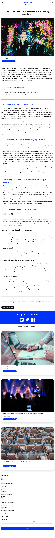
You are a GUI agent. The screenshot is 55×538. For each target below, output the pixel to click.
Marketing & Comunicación (8, 61)
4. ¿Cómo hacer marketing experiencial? (15, 95)
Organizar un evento (6, 500)
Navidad (30, 241)
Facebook (33, 320)
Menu (2, 2)
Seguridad (3, 505)
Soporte (3, 496)
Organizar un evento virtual (7, 502)
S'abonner (27, 528)
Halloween (36, 241)
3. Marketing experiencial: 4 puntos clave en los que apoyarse (21, 92)
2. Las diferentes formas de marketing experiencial (17, 89)
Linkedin (22, 320)
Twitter (27, 320)
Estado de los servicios (6, 494)
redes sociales (18, 268)
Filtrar (27, 4)
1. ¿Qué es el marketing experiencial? (14, 87)
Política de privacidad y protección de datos (11, 492)
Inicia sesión (52, 2)
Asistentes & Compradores (7, 508)
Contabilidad (4, 507)
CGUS (2, 497)
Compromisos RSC (5, 488)
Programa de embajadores (7, 510)
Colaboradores (5, 504)
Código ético (4, 486)
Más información (8, 307)
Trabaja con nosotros (6, 484)
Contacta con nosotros (6, 483)
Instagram (4, 516)
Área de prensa (4, 489)
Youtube (7, 516)
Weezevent (27, 2)
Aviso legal (3, 491)
